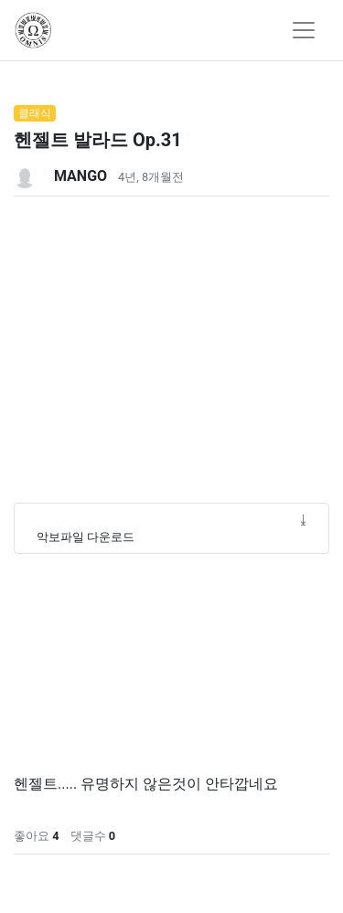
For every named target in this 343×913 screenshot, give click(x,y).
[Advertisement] (171, 367)
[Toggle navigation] (303, 30)
